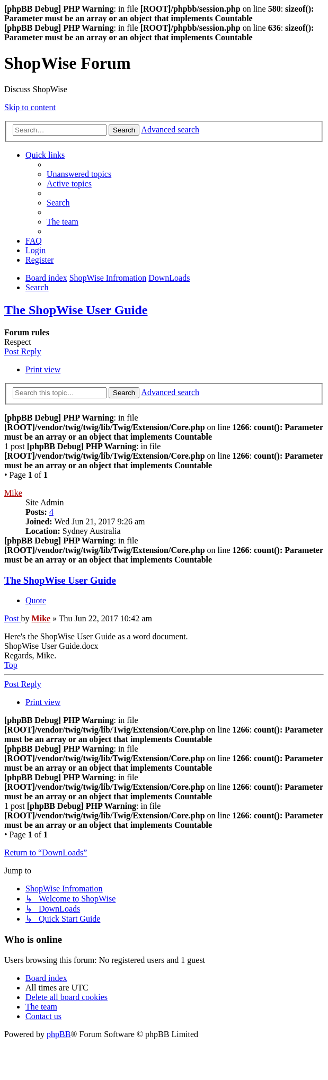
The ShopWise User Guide (76, 310)
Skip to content (30, 107)
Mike (13, 492)
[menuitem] (79, 173)
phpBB (58, 1034)
